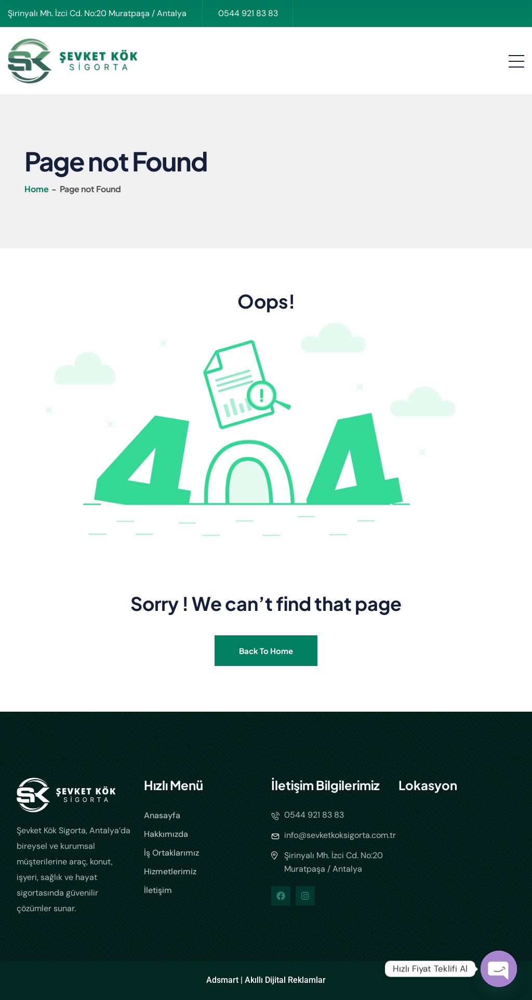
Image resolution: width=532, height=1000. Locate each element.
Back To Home (266, 651)
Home (37, 188)
